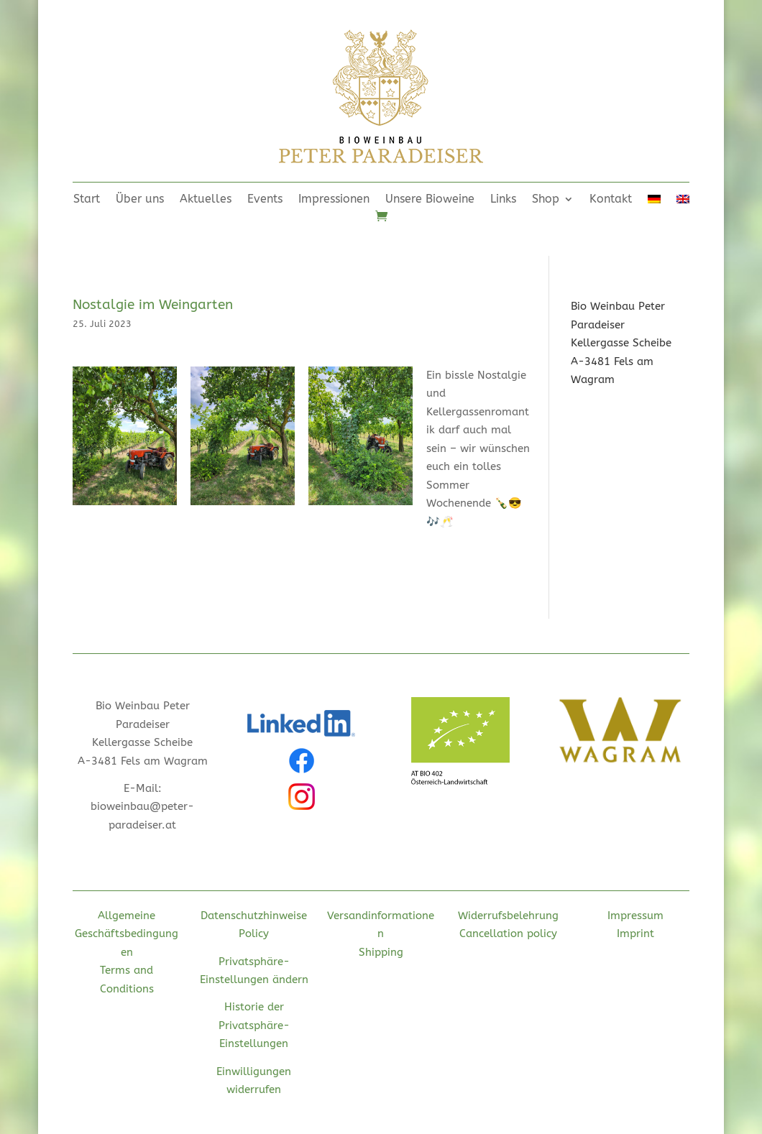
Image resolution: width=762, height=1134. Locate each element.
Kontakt (610, 200)
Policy (254, 933)
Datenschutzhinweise (254, 915)
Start (86, 200)
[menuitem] (654, 202)
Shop (545, 200)
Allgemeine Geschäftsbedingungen (126, 934)
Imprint (635, 933)
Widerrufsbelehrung (508, 915)
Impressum (635, 915)
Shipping (381, 952)
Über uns (140, 200)
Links (503, 200)
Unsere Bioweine (429, 200)
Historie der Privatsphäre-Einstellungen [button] (254, 1025)
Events (265, 200)
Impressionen (333, 200)
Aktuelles (205, 200)
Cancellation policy (508, 933)
